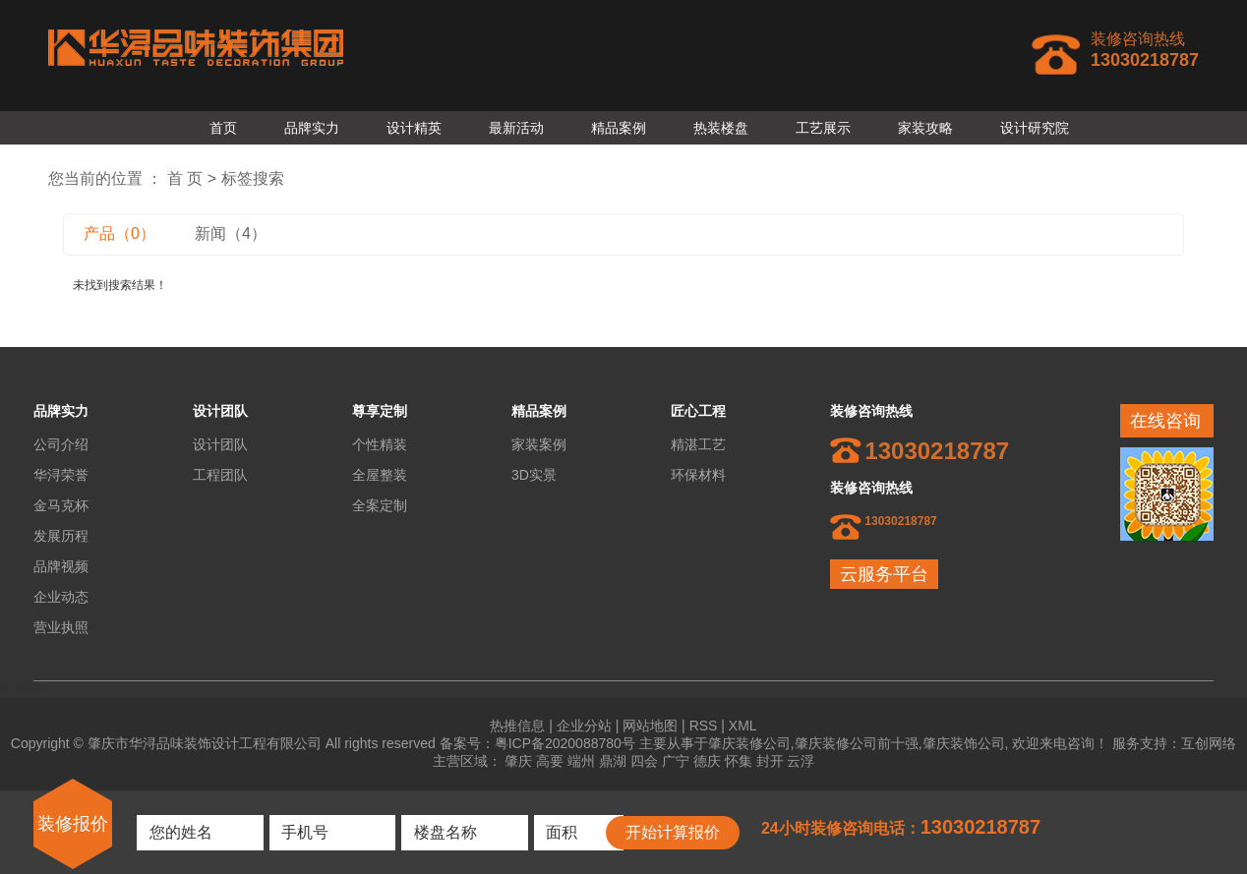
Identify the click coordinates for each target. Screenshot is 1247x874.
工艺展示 (823, 128)
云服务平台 (884, 574)
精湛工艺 (698, 444)
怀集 (738, 761)
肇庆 (518, 761)
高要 (550, 761)
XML (743, 725)
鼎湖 (612, 761)
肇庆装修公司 (749, 743)
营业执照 (61, 627)
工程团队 (220, 475)
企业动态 (61, 597)
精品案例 (618, 128)
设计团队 (220, 444)
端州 (581, 761)
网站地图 (650, 725)
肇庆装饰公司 (963, 743)
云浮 (800, 761)
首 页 (185, 178)
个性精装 (379, 444)
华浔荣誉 (61, 475)
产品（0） (119, 233)
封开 (770, 761)
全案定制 (379, 505)
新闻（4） (231, 233)
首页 (223, 128)
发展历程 (61, 536)
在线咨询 (1165, 421)
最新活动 (516, 128)
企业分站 (584, 725)
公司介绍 (61, 444)
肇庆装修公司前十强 (857, 743)
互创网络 (1208, 743)
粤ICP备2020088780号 (565, 743)
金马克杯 (61, 505)
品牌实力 (311, 128)
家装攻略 (925, 128)
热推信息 (517, 725)
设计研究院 (1034, 128)
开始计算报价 (672, 832)
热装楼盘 (720, 128)
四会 (644, 761)
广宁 (675, 761)
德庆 (707, 761)
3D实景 (534, 475)
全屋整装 (379, 475)
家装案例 (538, 444)
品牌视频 (61, 566)
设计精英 (414, 128)
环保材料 (698, 475)
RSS (703, 725)
